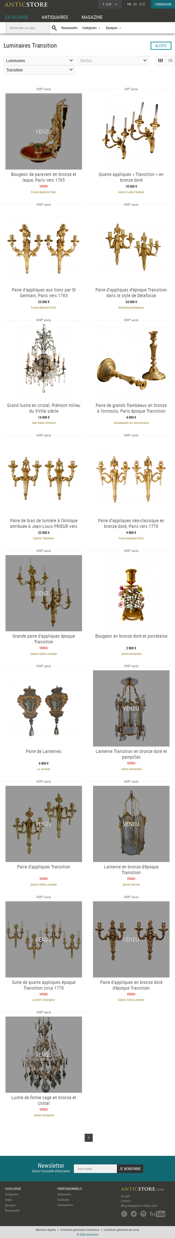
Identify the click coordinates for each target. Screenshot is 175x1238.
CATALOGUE (16, 17)
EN (135, 4)
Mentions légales (46, 1230)
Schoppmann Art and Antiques (131, 423)
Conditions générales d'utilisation (79, 1230)
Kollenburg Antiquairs (131, 307)
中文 (142, 4)
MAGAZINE (92, 17)
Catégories (11, 1194)
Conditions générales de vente (121, 1230)
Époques (10, 1205)
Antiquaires (64, 1194)
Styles (8, 1200)
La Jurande (43, 769)
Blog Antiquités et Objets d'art (139, 1205)
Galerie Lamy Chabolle (131, 192)
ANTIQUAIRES (55, 17)
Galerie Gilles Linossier (43, 654)
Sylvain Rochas (131, 884)
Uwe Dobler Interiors (44, 423)
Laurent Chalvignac (43, 1000)
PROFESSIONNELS (69, 1188)
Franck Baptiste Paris (43, 192)
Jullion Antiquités (131, 654)
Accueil (125, 1196)
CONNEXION (163, 4)
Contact (126, 1201)
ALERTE (161, 45)
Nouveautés (69, 27)
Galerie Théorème (43, 538)
